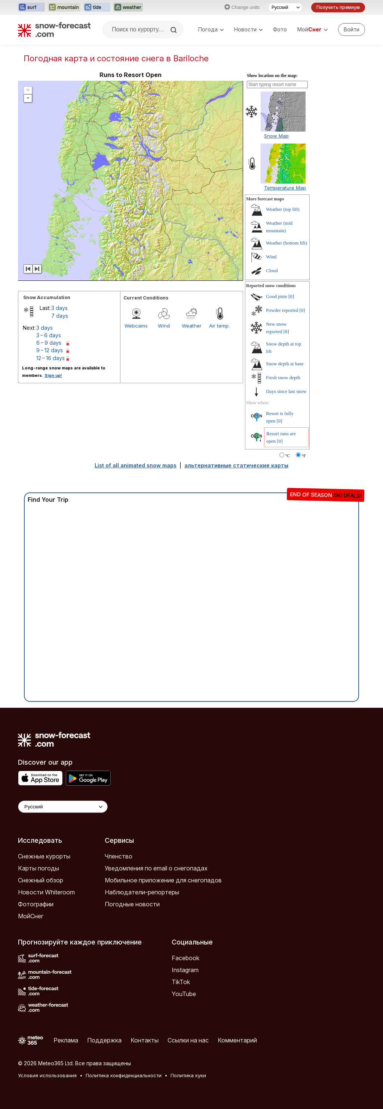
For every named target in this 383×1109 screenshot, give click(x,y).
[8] (286, 331)
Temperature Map (285, 188)
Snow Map (276, 136)
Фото (280, 29)
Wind (164, 326)
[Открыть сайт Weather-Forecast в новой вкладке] (128, 7)
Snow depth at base (285, 363)
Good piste (276, 296)
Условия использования (47, 1075)
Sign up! (53, 375)
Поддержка (104, 1040)
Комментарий (237, 1040)
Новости (248, 29)
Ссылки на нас (188, 1040)
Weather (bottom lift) (286, 243)
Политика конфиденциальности (124, 1075)
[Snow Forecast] (54, 29)
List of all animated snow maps (136, 465)
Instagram (185, 970)
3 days (59, 308)
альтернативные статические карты (236, 465)
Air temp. (219, 326)
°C (287, 455)
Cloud (272, 270)
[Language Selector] (63, 807)
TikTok (181, 982)
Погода (211, 29)
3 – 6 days (48, 335)
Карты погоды (38, 868)
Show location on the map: (272, 75)
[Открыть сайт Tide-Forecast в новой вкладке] (96, 7)
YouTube (184, 994)
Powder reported (282, 310)
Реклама (65, 1040)
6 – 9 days (48, 343)
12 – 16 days (50, 358)
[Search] (174, 30)
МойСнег (30, 916)
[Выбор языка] (285, 7)
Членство (118, 856)
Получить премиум (338, 7)
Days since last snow (286, 391)
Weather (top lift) (283, 209)
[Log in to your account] (351, 29)
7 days (59, 316)
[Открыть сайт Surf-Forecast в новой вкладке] (31, 7)
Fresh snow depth (283, 377)
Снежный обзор (40, 880)
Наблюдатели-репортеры (142, 892)
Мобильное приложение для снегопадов (163, 880)
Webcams (136, 326)
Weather (192, 326)
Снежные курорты (44, 856)
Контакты (145, 1040)
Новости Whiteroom (46, 892)
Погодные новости (132, 904)
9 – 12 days (49, 350)
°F (304, 455)
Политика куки (188, 1075)
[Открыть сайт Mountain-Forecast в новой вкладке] (64, 7)
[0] (291, 296)
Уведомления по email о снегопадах (156, 868)
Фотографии (35, 904)
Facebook (185, 958)
